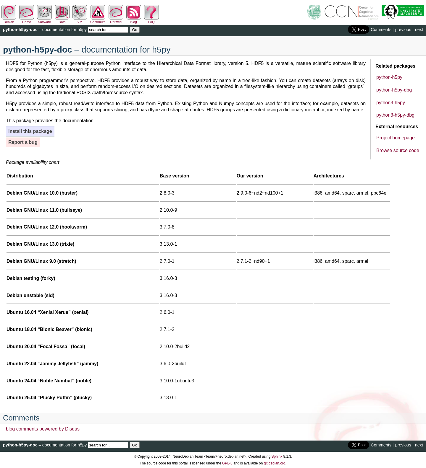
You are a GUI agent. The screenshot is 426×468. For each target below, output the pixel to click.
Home (26, 20)
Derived (116, 20)
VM (79, 20)
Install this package (30, 131)
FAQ (151, 20)
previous (403, 29)
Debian (8, 20)
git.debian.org (274, 463)
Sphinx (277, 456)
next (419, 29)
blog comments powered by (43, 428)
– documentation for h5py (45, 29)
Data (62, 20)
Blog (133, 20)
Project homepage (395, 137)
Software (44, 20)
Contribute (98, 20)
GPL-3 (227, 463)
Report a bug (23, 142)
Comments (381, 29)
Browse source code (397, 150)
